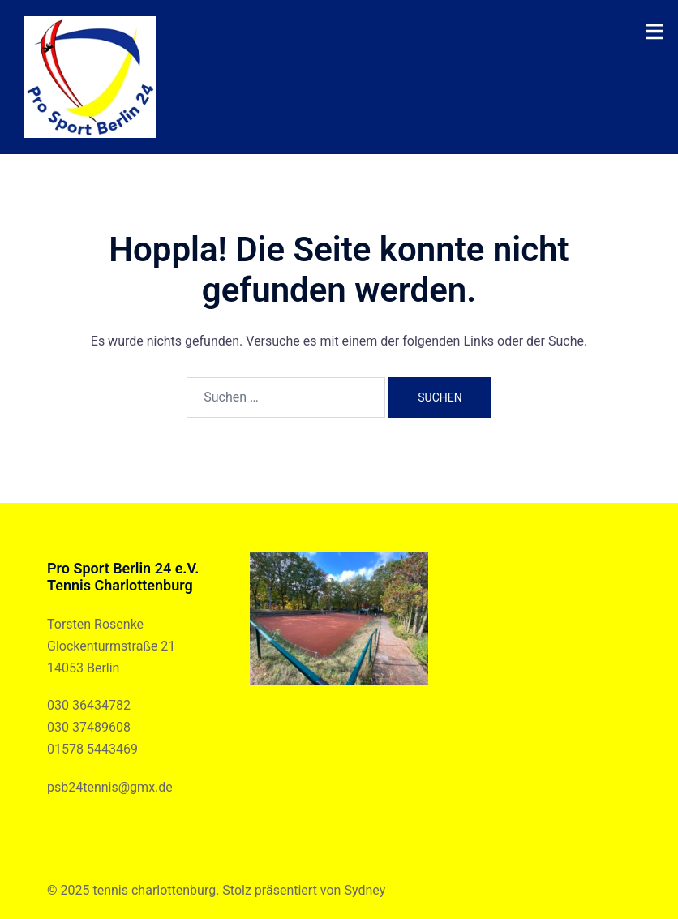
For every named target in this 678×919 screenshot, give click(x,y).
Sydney (364, 890)
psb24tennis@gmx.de (110, 787)
